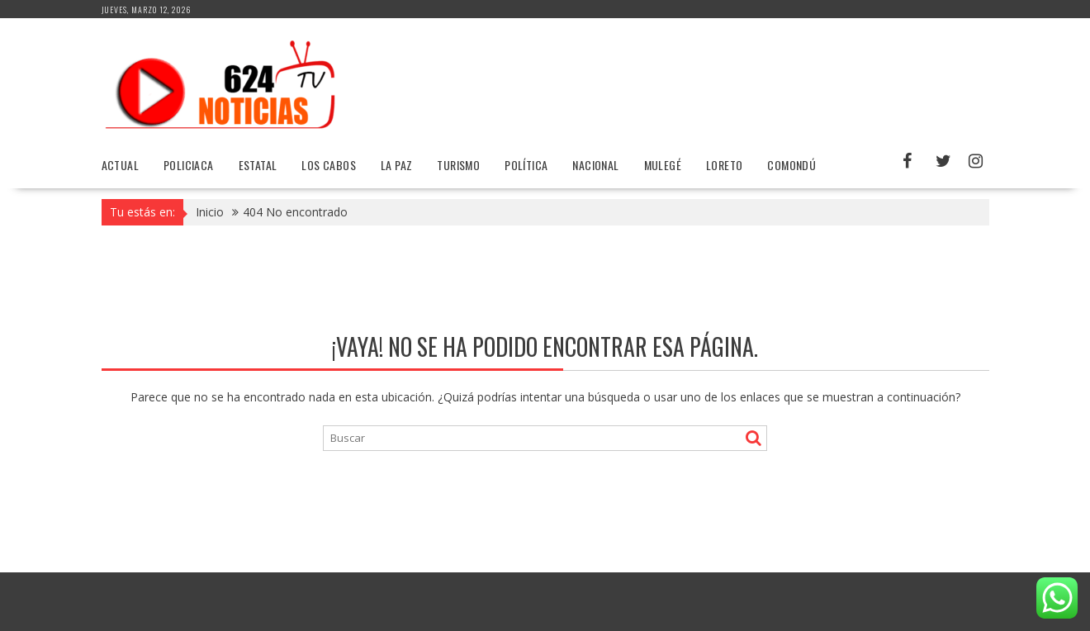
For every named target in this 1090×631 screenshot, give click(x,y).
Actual (120, 164)
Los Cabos (328, 164)
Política (526, 164)
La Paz (396, 164)
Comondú (791, 164)
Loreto (724, 164)
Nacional (595, 164)
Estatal (258, 164)
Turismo (458, 164)
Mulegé (662, 164)
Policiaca (189, 164)
